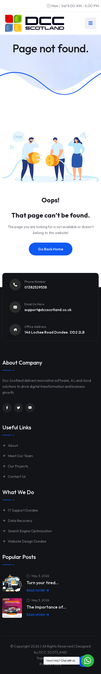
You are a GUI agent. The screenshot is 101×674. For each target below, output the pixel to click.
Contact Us (14, 476)
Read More (38, 590)
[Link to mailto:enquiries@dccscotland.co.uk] (30, 407)
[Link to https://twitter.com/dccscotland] (18, 407)
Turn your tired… (43, 582)
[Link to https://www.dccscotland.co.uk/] (35, 23)
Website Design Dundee (24, 541)
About (10, 445)
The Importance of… (46, 607)
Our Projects (15, 466)
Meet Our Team (17, 455)
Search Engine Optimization (27, 531)
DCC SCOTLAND (53, 652)
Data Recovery (17, 520)
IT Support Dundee (20, 510)
